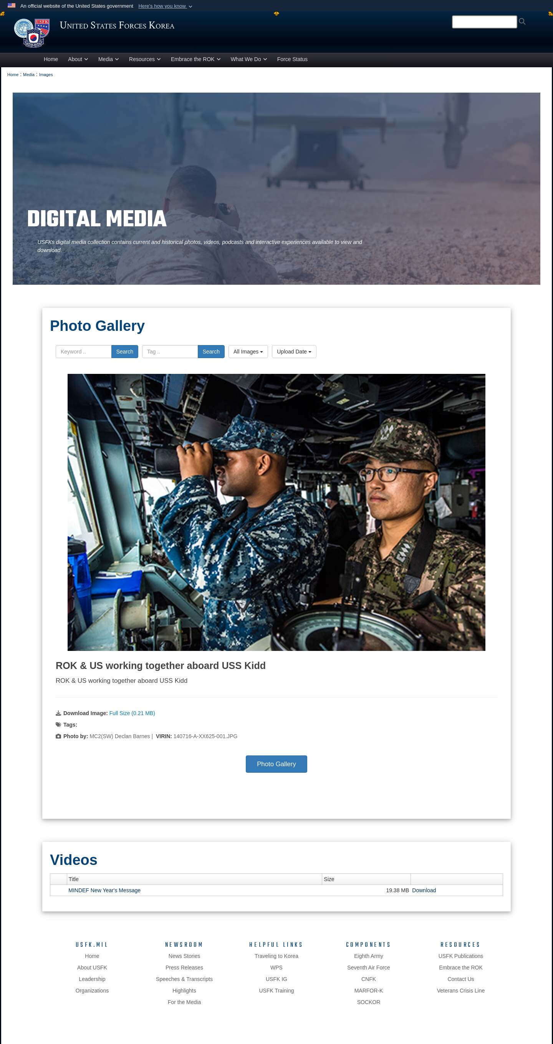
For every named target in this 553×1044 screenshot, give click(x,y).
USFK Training (276, 994)
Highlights (184, 994)
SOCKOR (369, 1006)
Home (51, 63)
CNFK (368, 983)
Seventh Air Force (368, 971)
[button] (166, 6)
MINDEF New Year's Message (104, 894)
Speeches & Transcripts (184, 983)
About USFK (92, 971)
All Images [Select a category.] (248, 355)
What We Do (249, 63)
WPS (276, 971)
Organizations (92, 994)
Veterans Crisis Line (461, 994)
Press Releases (184, 971)
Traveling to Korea (276, 960)
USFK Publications (461, 960)
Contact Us (460, 983)
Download (424, 894)
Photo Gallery (276, 768)
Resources (145, 63)
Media (108, 63)
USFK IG (276, 983)
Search (124, 355)
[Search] (484, 21)
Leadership (92, 983)
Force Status (292, 63)
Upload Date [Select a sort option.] (294, 355)
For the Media (184, 1006)
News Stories (184, 960)
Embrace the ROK (196, 63)
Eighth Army (368, 960)
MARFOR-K (368, 994)
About (78, 63)
